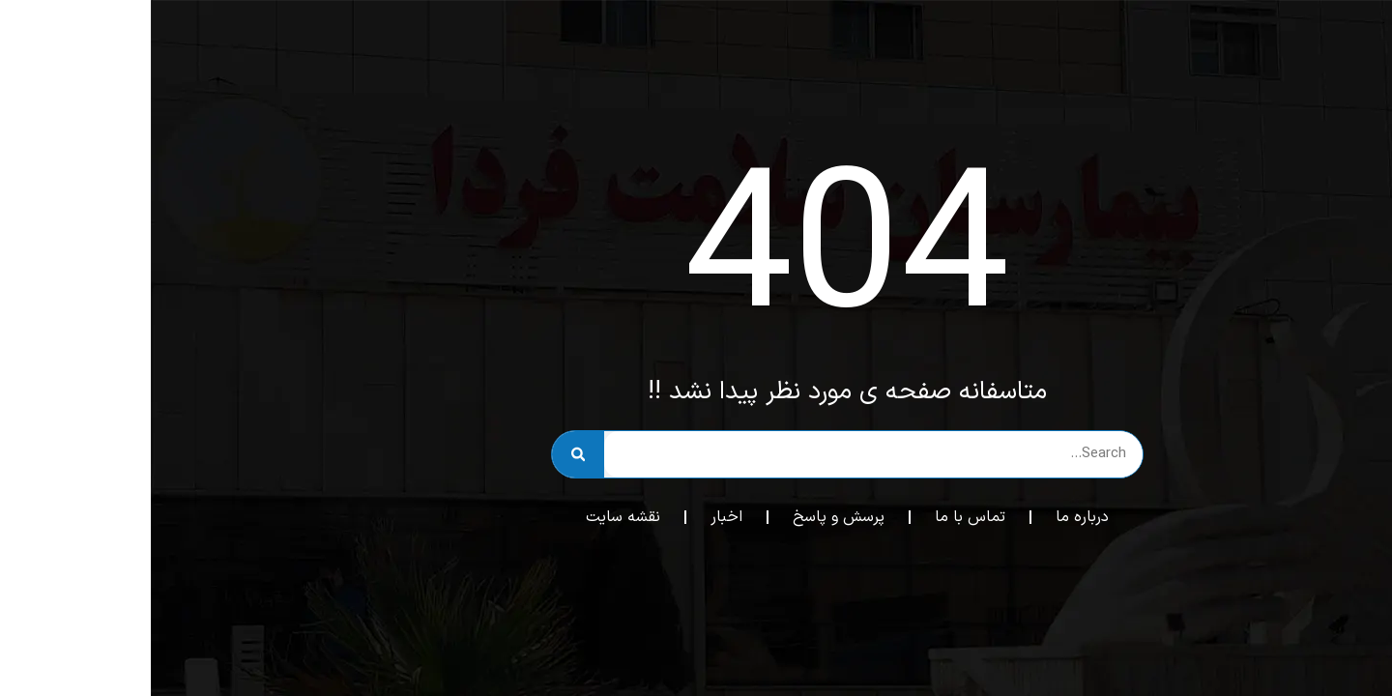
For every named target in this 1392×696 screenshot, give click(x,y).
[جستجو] (427, 454)
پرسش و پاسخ (688, 517)
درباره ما (931, 517)
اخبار (576, 517)
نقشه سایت (472, 517)
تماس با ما (819, 517)
